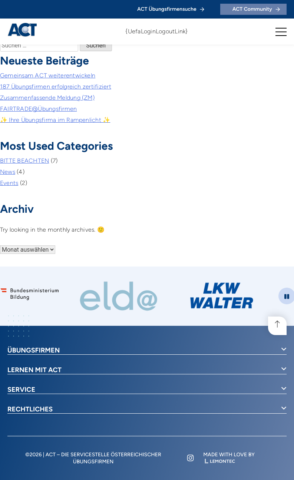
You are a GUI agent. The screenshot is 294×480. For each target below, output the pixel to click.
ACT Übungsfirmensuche (170, 9)
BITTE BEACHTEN (24, 160)
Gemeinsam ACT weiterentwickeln (47, 75)
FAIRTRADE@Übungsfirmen (38, 108)
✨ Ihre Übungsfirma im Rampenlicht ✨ (55, 119)
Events (9, 182)
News (7, 171)
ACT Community (256, 9)
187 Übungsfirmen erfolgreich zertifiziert (55, 86)
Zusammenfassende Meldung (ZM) (47, 97)
